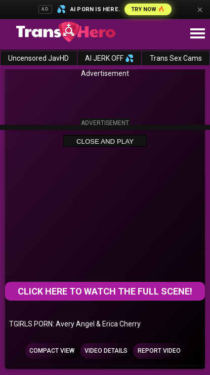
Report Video (159, 350)
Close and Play (105, 141)
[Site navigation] (197, 34)
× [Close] (200, 9)
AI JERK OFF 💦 (109, 58)
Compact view (51, 350)
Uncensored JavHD (38, 58)
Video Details (106, 350)
